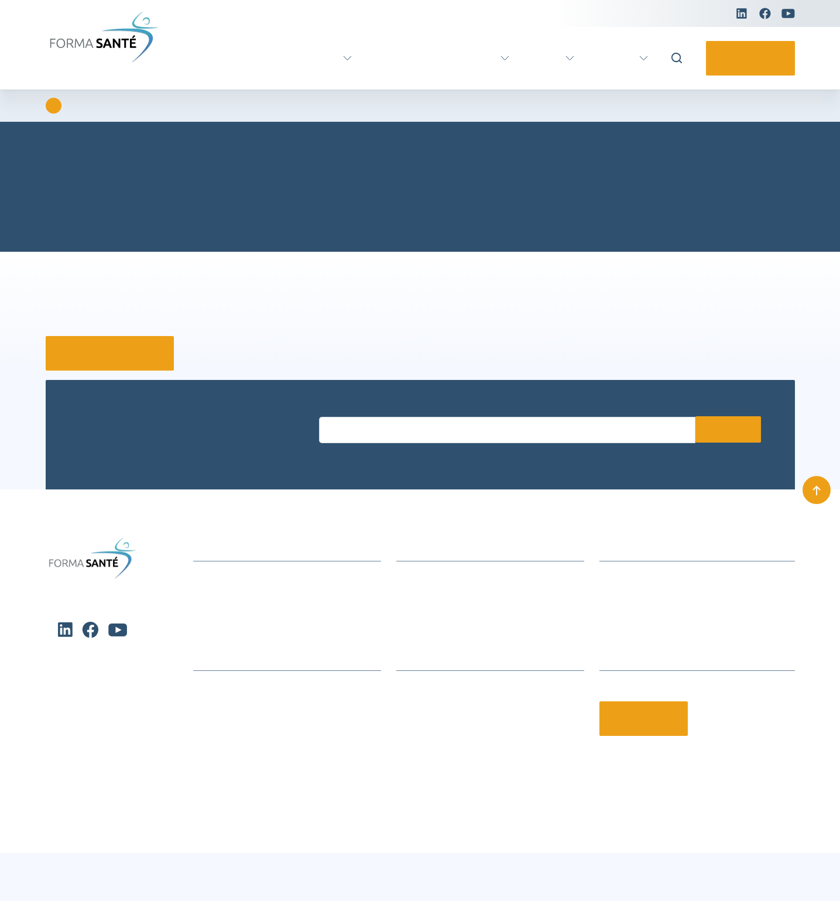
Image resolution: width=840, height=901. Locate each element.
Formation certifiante (281, 58)
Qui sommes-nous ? (437, 687)
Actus (541, 58)
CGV (405, 614)
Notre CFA (416, 742)
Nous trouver (422, 596)
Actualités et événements (244, 578)
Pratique (613, 58)
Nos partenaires (428, 723)
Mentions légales (760, 876)
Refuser (195, 860)
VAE (365, 58)
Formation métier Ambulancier (255, 723)
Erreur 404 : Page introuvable (144, 105)
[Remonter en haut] (817, 489)
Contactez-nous (747, 58)
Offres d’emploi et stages (447, 760)
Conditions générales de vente (446, 876)
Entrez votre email (351, 407)
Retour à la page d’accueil (115, 353)
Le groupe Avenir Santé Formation (466, 705)
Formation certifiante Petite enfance (267, 742)
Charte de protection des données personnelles (119, 882)
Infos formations (430, 578)
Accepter (75, 860)
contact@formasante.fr (647, 614)
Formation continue (447, 58)
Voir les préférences (316, 860)
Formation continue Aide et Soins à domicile (284, 687)
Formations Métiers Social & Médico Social (282, 705)
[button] (367, 773)
